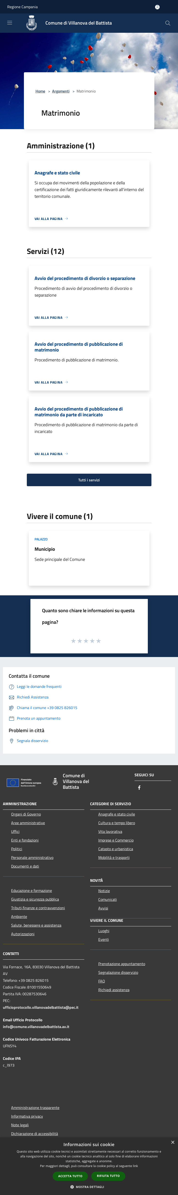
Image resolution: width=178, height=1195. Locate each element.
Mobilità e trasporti (114, 857)
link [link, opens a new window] (135, 1166)
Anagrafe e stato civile (116, 814)
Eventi (103, 939)
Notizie (104, 891)
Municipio (45, 549)
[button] (89, 1186)
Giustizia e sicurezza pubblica (35, 899)
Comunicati (107, 899)
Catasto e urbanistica (115, 849)
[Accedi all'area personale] (157, 7)
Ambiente (19, 916)
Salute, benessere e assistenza (36, 925)
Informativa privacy (27, 1116)
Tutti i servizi (89, 480)
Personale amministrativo (32, 857)
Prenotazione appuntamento (121, 964)
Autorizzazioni (23, 934)
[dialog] (89, 1166)
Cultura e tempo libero (116, 823)
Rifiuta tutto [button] (108, 1176)
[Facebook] (139, 788)
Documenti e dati (25, 866)
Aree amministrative (28, 823)
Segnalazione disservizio (118, 972)
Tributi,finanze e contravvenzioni (38, 908)
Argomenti (61, 91)
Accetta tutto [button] (70, 1176)
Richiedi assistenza (113, 990)
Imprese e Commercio (116, 840)
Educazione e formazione (31, 890)
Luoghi (103, 931)
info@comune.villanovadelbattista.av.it (36, 1026)
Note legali (20, 1125)
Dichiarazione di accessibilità (34, 1133)
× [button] (172, 1142)
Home (40, 91)
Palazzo (41, 539)
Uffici (15, 831)
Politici (16, 849)
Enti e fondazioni (25, 840)
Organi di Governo (26, 814)
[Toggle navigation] (10, 23)
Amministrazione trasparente (35, 1107)
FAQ (101, 981)
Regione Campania (22, 7)
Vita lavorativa (110, 831)
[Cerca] (168, 23)
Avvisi (103, 908)
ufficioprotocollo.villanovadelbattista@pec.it (40, 1007)
